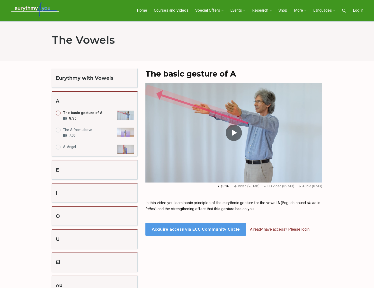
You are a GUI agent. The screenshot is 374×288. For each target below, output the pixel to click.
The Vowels (83, 39)
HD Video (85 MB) (278, 186)
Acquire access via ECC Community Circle (196, 229)
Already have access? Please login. (280, 229)
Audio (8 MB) (310, 186)
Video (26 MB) (246, 186)
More (300, 10)
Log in (358, 10)
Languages (324, 10)
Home (142, 10)
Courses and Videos (171, 10)
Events (237, 10)
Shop (282, 10)
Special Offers (209, 10)
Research (262, 10)
